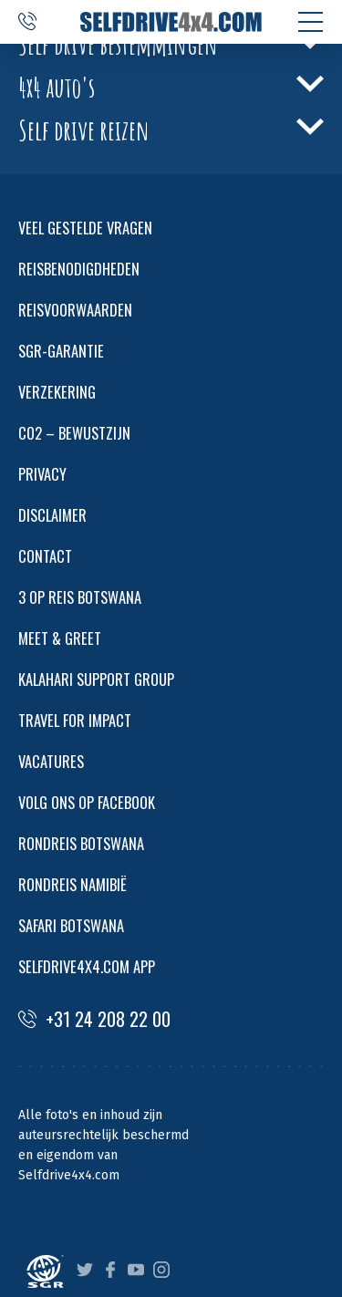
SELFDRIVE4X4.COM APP (86, 966)
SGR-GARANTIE (61, 350)
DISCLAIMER (52, 514)
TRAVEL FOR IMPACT (74, 720)
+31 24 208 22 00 (94, 1018)
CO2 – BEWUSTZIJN (74, 432)
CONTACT (45, 556)
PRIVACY (42, 473)
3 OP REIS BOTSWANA (79, 597)
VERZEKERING (57, 391)
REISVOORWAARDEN (75, 309)
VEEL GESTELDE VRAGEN (85, 227)
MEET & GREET (59, 638)
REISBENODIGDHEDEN (79, 268)
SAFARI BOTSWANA (71, 925)
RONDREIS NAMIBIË (72, 884)
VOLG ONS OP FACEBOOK (86, 802)
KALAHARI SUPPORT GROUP (96, 679)
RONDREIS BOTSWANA (81, 843)
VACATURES (51, 761)
